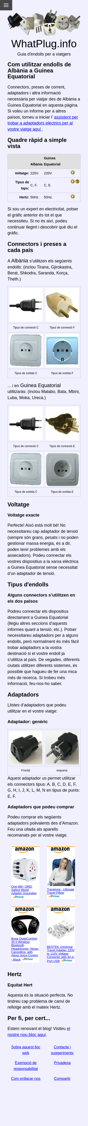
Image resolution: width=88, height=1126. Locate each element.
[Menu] (6, 5)
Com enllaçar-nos (25, 1079)
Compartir (62, 1079)
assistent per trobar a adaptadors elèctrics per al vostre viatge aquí (43, 123)
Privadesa (62, 1063)
